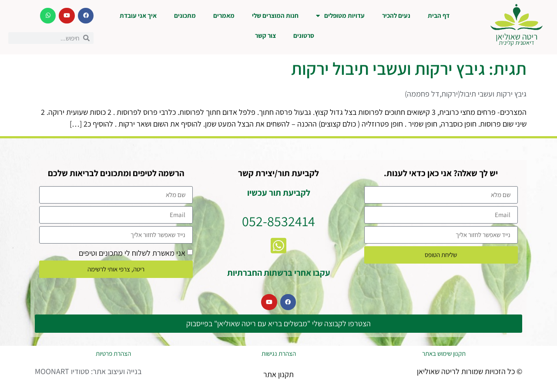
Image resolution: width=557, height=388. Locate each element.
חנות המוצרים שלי (275, 15)
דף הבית (439, 15)
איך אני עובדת (138, 15)
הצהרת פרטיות (113, 353)
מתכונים (185, 15)
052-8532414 (278, 221)
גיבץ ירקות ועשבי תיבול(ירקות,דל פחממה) (466, 94)
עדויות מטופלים (340, 15)
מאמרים (224, 15)
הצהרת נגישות (279, 353)
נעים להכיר (396, 15)
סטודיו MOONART (62, 371)
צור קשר (265, 35)
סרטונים (303, 35)
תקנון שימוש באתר (444, 353)
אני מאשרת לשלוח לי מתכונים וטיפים (132, 253)
